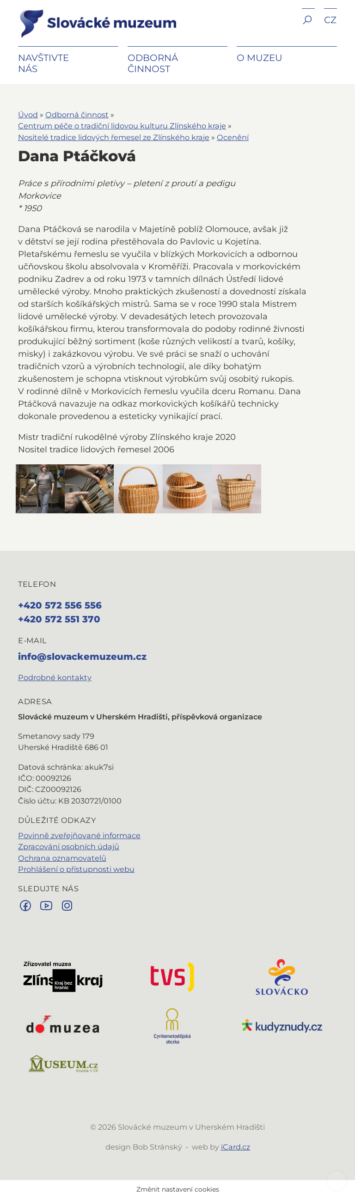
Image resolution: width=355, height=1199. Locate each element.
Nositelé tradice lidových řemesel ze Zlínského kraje (113, 137)
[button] (308, 26)
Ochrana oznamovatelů (62, 858)
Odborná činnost (77, 114)
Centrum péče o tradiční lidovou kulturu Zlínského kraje (122, 125)
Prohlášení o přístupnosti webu (76, 869)
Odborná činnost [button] (153, 63)
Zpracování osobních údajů (68, 846)
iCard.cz (235, 1146)
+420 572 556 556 (60, 605)
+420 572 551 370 (59, 619)
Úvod (28, 114)
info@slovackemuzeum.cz (82, 656)
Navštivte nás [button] (43, 63)
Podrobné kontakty (55, 677)
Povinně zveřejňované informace (79, 835)
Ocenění (233, 137)
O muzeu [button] (259, 57)
